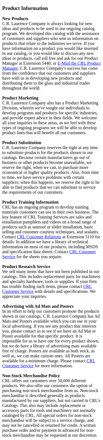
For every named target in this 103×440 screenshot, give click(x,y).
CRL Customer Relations (39, 236)
